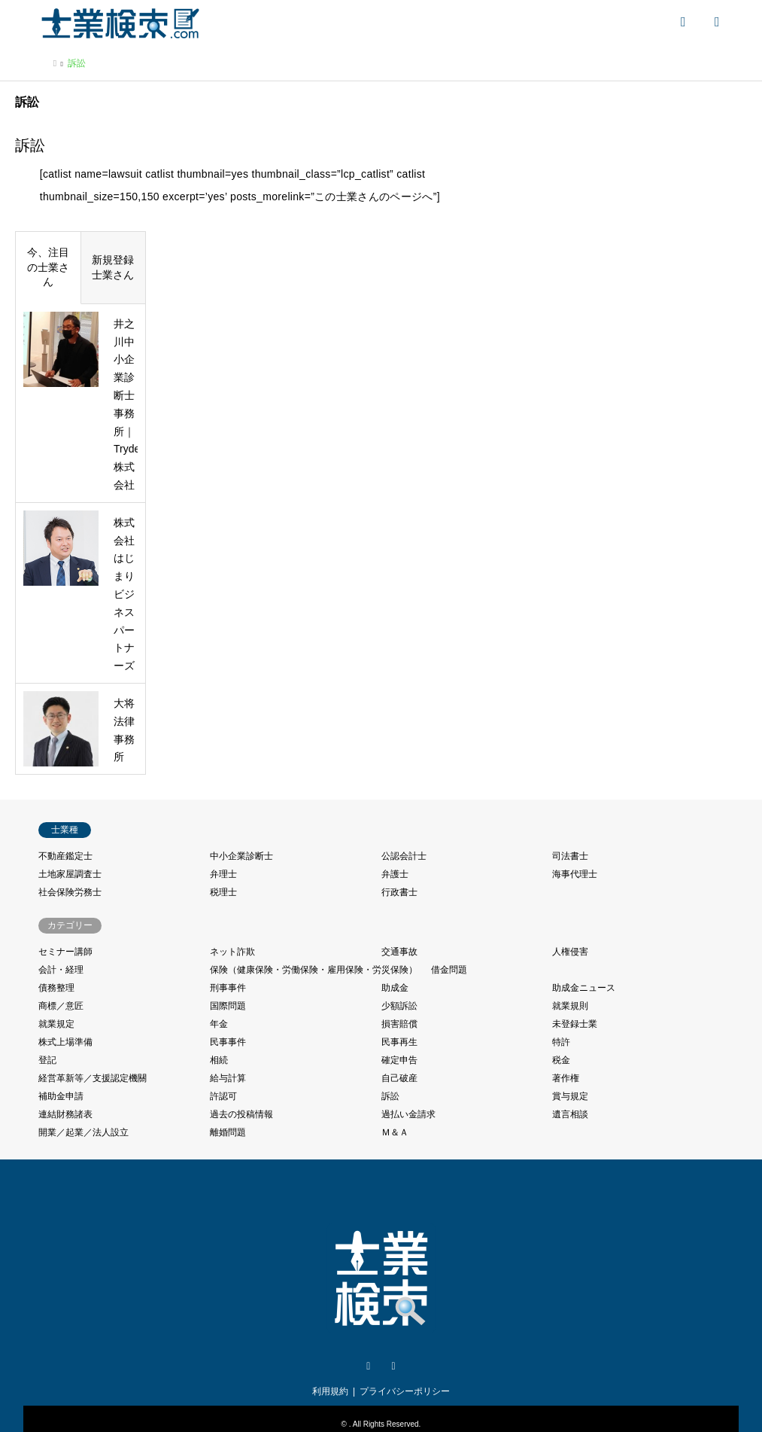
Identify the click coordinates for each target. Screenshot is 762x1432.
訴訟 (390, 1096)
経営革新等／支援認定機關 (92, 1078)
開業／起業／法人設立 (83, 1132)
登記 (47, 1060)
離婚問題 (228, 1132)
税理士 (223, 892)
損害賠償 (399, 1024)
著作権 (565, 1078)
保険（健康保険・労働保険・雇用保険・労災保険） (313, 969)
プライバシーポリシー (405, 1391)
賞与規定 (570, 1096)
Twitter (368, 1366)
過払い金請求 (408, 1114)
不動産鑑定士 (65, 856)
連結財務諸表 (65, 1114)
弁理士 (223, 874)
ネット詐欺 (232, 951)
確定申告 (399, 1060)
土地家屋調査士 (70, 874)
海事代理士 (574, 874)
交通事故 (399, 951)
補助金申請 (60, 1096)
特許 (561, 1042)
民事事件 (228, 1042)
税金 (561, 1060)
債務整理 (56, 988)
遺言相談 (570, 1114)
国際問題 (228, 1006)
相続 (219, 1060)
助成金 (394, 988)
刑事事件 (228, 988)
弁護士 (394, 874)
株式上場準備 (65, 1042)
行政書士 (399, 892)
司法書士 (570, 856)
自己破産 (399, 1078)
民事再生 (399, 1042)
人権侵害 (570, 951)
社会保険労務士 (70, 892)
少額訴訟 (399, 1006)
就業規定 (56, 1024)
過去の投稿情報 (241, 1114)
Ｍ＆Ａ (394, 1132)
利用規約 (330, 1391)
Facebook (393, 1366)
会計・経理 (60, 969)
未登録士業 (574, 1024)
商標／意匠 (60, 1006)
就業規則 (570, 1006)
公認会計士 (404, 856)
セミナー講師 (65, 951)
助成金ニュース (583, 988)
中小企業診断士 (241, 856)
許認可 (223, 1096)
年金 (219, 1024)
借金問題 (449, 969)
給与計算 (228, 1078)
